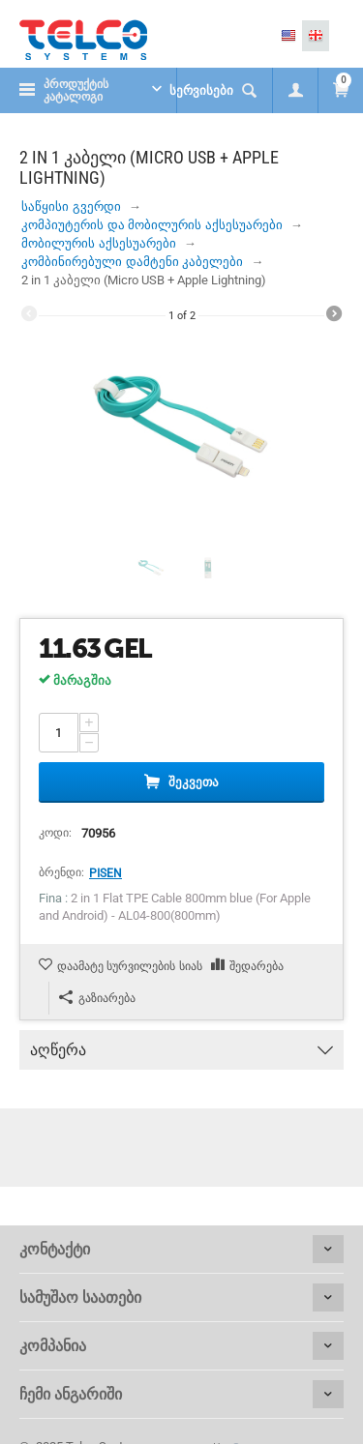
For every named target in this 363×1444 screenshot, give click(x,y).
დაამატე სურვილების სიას (129, 966)
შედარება (256, 966)
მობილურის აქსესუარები (98, 243)
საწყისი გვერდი (71, 206)
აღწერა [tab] (181, 1044)
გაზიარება (97, 997)
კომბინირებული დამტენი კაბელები (132, 261)
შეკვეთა (193, 782)
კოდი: (55, 833)
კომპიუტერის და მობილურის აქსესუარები (152, 225)
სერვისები (201, 90)
